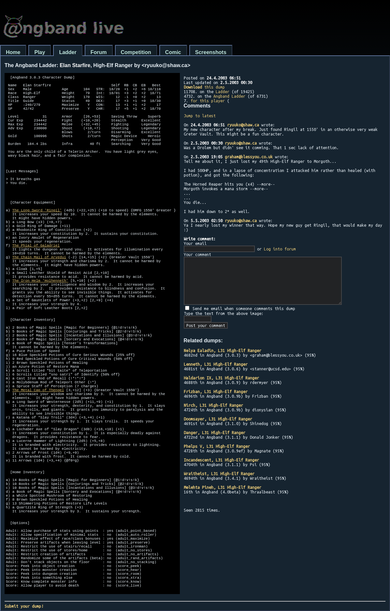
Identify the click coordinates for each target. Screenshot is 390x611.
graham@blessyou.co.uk (249, 156)
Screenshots (210, 52)
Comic (173, 52)
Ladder (67, 52)
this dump (204, 87)
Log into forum (280, 249)
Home (13, 52)
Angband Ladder (229, 96)
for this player (208, 100)
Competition (136, 52)
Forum (99, 52)
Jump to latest (200, 115)
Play (39, 52)
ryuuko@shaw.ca (243, 124)
